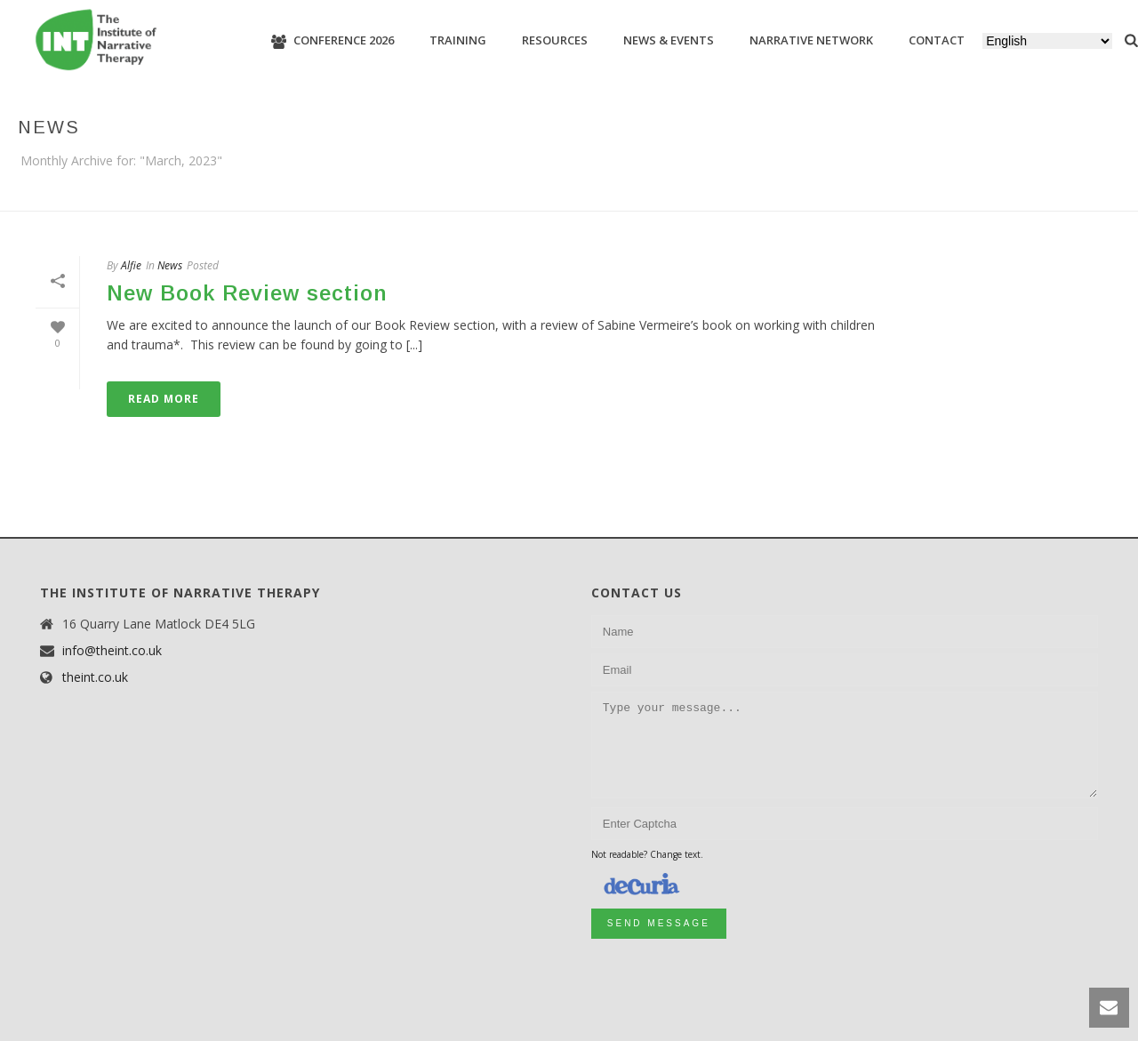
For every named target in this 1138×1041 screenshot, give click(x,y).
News (169, 265)
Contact (937, 40)
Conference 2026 (332, 40)
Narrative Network (811, 40)
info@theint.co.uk (112, 651)
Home (1086, 194)
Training (457, 40)
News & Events (668, 40)
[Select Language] (1047, 41)
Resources (555, 40)
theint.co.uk (95, 677)
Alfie (131, 265)
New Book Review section (247, 293)
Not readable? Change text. (647, 854)
